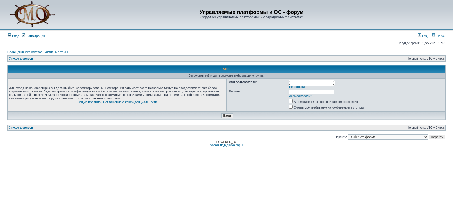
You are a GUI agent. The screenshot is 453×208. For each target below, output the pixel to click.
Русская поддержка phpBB (226, 145)
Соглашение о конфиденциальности (130, 102)
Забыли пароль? (300, 96)
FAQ (423, 36)
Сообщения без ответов (24, 52)
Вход (13, 36)
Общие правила (89, 102)
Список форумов (21, 58)
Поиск (438, 36)
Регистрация (33, 36)
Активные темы (56, 52)
